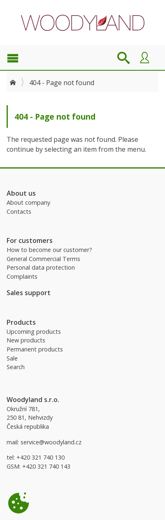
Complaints (22, 276)
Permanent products (35, 349)
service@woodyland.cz (51, 442)
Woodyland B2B (82, 22)
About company (28, 202)
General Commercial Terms (43, 259)
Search (16, 367)
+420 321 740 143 (46, 466)
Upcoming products (34, 331)
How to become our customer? (49, 250)
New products (26, 340)
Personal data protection (41, 267)
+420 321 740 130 (40, 457)
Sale (12, 358)
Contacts (19, 211)
